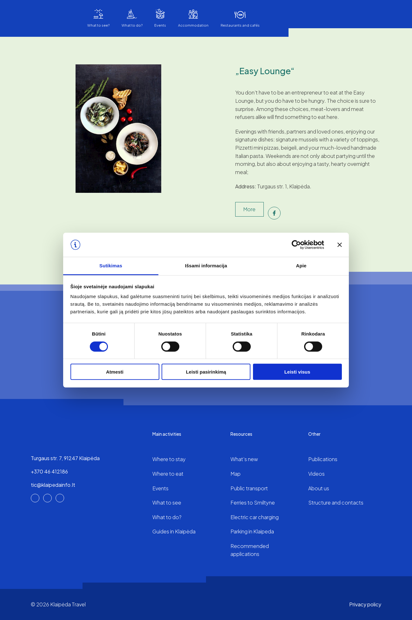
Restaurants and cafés (240, 25)
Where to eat (167, 473)
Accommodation (193, 25)
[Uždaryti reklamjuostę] (339, 245)
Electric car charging (254, 517)
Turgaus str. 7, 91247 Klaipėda (65, 458)
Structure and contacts (335, 502)
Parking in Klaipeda (252, 531)
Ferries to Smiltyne (252, 502)
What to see (166, 502)
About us (318, 488)
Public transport (249, 488)
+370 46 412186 (49, 471)
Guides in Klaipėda (174, 531)
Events (160, 25)
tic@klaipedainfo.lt (53, 484)
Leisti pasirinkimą (206, 372)
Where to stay (169, 459)
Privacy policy (365, 604)
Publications (322, 459)
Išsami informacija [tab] (206, 265)
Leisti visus (297, 372)
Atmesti (114, 372)
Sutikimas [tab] (110, 265)
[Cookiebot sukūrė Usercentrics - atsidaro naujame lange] (296, 245)
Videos (316, 473)
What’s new (244, 459)
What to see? (98, 25)
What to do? (132, 25)
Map (235, 473)
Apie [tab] (301, 265)
